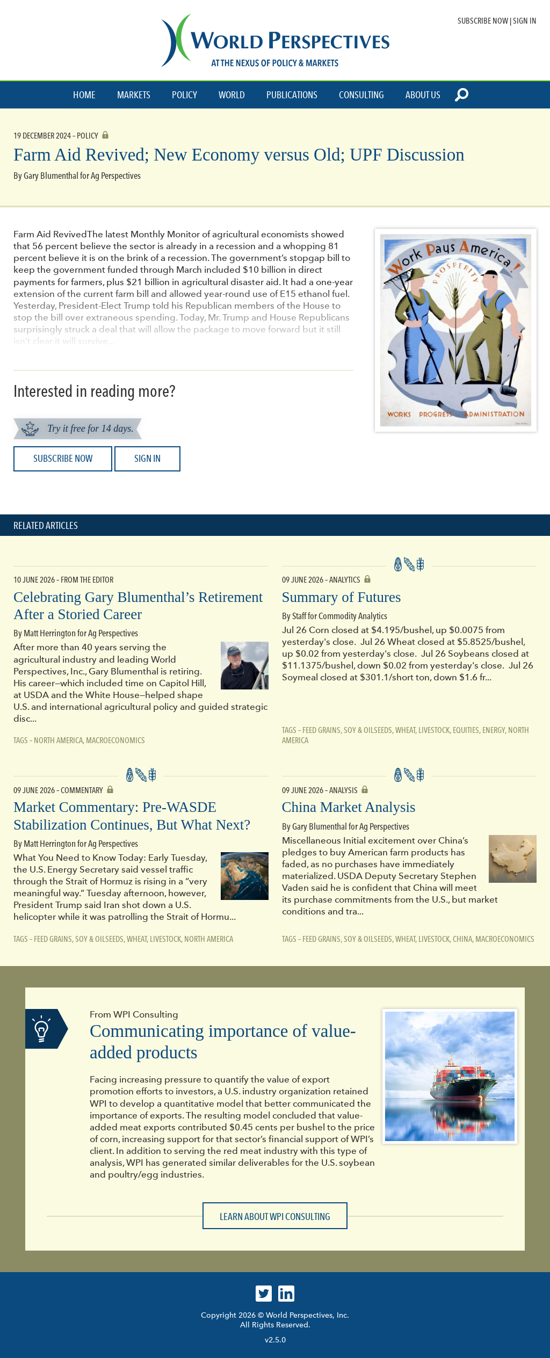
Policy (184, 95)
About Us (423, 95)
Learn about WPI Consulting (275, 1217)
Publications (291, 95)
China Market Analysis (349, 807)
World (232, 95)
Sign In (525, 21)
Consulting (361, 95)
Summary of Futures (341, 597)
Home (84, 95)
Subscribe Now (483, 21)
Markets (133, 95)
